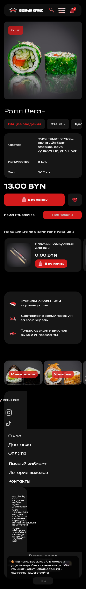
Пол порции (62, 214)
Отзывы (57, 124)
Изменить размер (19, 215)
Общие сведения (24, 124)
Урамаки (63, 374)
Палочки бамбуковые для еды (54, 245)
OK (43, 581)
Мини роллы (23, 374)
